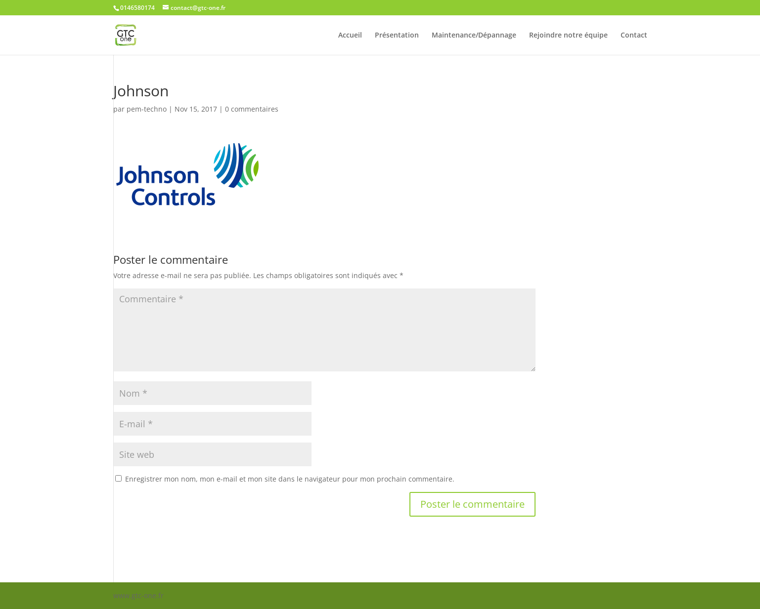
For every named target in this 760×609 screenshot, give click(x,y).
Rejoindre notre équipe (568, 36)
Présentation (397, 36)
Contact (634, 36)
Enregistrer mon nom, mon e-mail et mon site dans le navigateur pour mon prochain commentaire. (289, 479)
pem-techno (147, 109)
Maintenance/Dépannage (474, 36)
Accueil (350, 36)
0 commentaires (251, 109)
